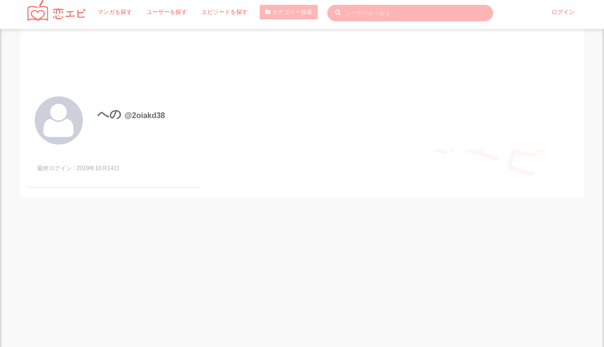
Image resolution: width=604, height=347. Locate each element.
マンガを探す (114, 12)
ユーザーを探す (167, 12)
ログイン (563, 12)
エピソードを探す (224, 12)
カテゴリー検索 (288, 12)
